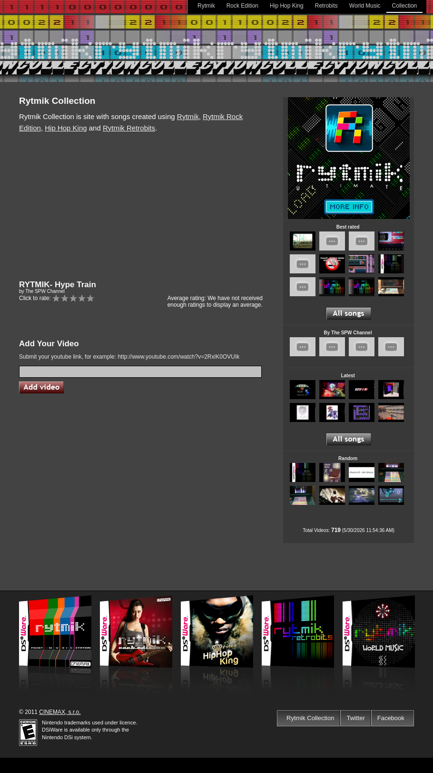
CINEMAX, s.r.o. (59, 712)
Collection (404, 5)
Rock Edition (242, 5)
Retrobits (326, 5)
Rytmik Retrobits (129, 128)
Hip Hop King (287, 5)
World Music (365, 5)
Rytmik (206, 5)
